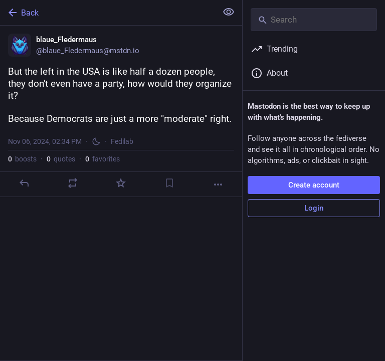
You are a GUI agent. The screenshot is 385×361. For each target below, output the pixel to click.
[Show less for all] (228, 12)
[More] (218, 184)
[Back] (107, 12)
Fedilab (122, 141)
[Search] (314, 19)
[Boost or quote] (73, 183)
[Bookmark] (169, 183)
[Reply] (24, 183)
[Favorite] (121, 183)
